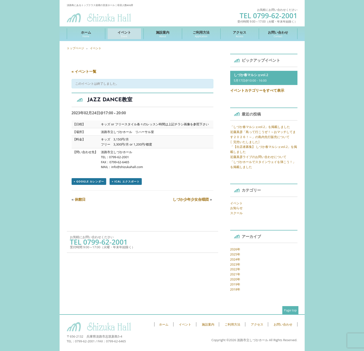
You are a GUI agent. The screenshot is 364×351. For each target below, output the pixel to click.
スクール (236, 213)
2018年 (235, 289)
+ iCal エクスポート (125, 181)
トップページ (75, 48)
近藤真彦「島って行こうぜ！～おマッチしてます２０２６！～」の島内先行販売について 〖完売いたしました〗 (263, 137)
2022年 (235, 269)
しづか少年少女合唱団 (192, 199)
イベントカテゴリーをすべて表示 (257, 90)
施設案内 (163, 34)
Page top (290, 310)
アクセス (240, 34)
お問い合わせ (278, 34)
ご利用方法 (201, 34)
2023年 (235, 264)
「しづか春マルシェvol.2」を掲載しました (260, 127)
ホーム (86, 34)
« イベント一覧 (84, 71)
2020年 (235, 279)
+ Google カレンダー (89, 181)
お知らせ (236, 208)
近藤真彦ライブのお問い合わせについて (258, 157)
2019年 (235, 284)
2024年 (235, 259)
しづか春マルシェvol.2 (251, 75)
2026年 (235, 249)
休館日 (79, 199)
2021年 (235, 274)
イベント (124, 34)
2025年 (235, 254)
